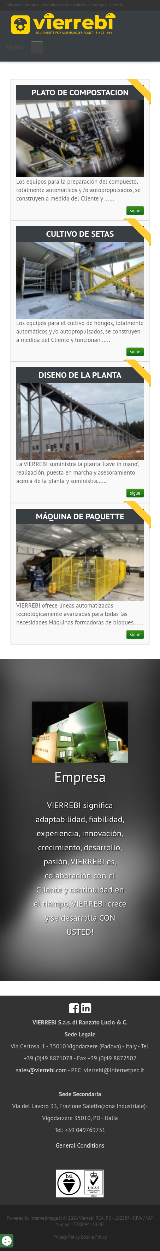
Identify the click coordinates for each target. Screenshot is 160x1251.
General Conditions (80, 1145)
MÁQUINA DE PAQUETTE (80, 516)
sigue (135, 211)
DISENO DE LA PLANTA (79, 374)
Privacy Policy (66, 1237)
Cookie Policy (94, 1237)
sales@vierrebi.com (41, 1070)
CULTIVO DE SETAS (80, 233)
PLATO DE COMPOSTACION (80, 92)
